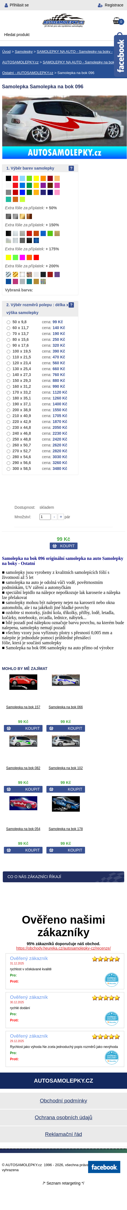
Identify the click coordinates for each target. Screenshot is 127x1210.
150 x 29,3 (22, 380)
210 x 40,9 (22, 415)
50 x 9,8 (20, 322)
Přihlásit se (19, 5)
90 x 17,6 (21, 345)
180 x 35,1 (22, 398)
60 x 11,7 (21, 327)
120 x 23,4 (22, 363)
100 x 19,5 (22, 351)
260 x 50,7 (22, 445)
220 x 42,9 (22, 421)
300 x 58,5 (22, 468)
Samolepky (24, 51)
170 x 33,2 (22, 392)
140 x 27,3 (22, 374)
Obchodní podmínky (63, 1101)
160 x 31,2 (22, 386)
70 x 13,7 (21, 333)
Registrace (114, 5)
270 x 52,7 (22, 451)
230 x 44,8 (22, 427)
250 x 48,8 (22, 439)
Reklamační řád (63, 1134)
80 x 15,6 (21, 339)
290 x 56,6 (22, 462)
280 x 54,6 (22, 457)
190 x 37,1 (22, 404)
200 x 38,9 (22, 410)
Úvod (6, 51)
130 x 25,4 (22, 369)
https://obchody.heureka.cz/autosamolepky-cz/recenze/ (63, 948)
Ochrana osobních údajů (63, 1117)
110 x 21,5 (22, 357)
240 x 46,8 (22, 433)
